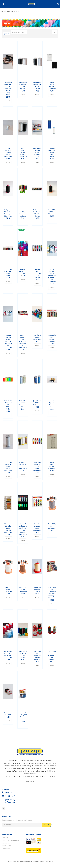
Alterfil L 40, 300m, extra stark (37, 337)
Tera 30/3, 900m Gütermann (52, 526)
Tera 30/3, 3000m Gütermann (52, 212)
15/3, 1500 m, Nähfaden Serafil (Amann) (52, 655)
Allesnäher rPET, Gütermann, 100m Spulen (37, 273)
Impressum (6, 848)
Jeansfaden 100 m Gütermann (37, 403)
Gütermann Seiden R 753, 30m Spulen (23, 654)
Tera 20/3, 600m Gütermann (8, 590)
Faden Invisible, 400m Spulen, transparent (22, 152)
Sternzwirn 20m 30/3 (8, 714)
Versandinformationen (11, 843)
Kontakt (32, 774)
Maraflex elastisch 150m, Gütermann (37, 527)
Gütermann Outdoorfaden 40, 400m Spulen (38, 213)
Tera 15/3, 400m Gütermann (23, 590)
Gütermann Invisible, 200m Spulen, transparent (8, 466)
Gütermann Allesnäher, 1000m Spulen (23, 85)
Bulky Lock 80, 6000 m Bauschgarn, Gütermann (8, 213)
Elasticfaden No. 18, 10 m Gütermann (22, 465)
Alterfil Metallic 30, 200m (23, 271)
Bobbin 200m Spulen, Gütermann (52, 465)
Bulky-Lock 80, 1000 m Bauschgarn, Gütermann (8, 654)
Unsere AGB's (7, 845)
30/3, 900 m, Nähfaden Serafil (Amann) (37, 655)
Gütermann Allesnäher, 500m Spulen (37, 85)
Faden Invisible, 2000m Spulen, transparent (8, 152)
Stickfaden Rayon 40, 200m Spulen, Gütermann (37, 466)
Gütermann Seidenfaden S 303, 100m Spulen (52, 152)
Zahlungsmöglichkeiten (11, 840)
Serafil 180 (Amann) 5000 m (37, 590)
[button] (58, 4)
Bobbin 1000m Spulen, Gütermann (52, 85)
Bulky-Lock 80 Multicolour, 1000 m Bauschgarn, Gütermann (52, 593)
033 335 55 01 (9, 792)
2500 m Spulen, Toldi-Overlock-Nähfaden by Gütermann (23, 341)
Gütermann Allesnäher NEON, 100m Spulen (8, 405)
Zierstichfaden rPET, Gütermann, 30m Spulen (23, 213)
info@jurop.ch (10, 796)
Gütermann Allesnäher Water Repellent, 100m (37, 152)
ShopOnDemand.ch (47, 861)
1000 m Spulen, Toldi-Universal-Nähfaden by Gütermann (8, 341)
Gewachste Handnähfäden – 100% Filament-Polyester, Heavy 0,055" (9, 88)
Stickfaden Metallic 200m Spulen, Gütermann (8, 528)
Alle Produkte (10, 11)
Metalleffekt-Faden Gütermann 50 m (23, 404)
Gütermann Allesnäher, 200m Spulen (8, 272)
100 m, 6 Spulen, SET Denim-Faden (23, 716)
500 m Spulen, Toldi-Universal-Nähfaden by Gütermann (52, 275)
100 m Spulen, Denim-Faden (51, 404)
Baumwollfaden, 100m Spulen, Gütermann (53, 338)
